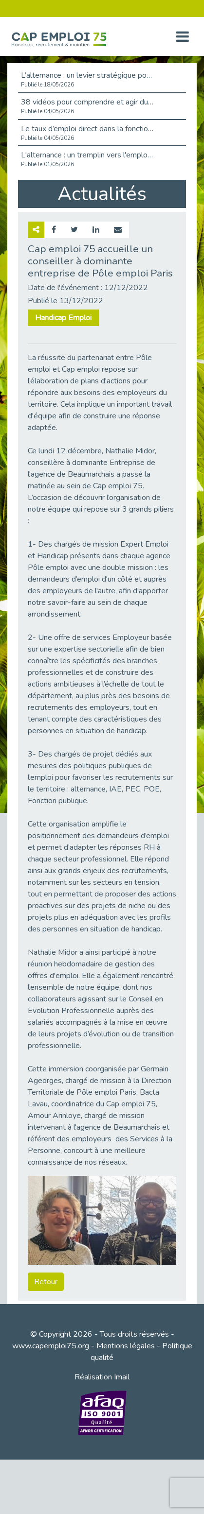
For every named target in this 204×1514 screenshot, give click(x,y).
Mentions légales (125, 1346)
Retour (45, 1281)
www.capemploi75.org (50, 1346)
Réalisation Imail (102, 1377)
